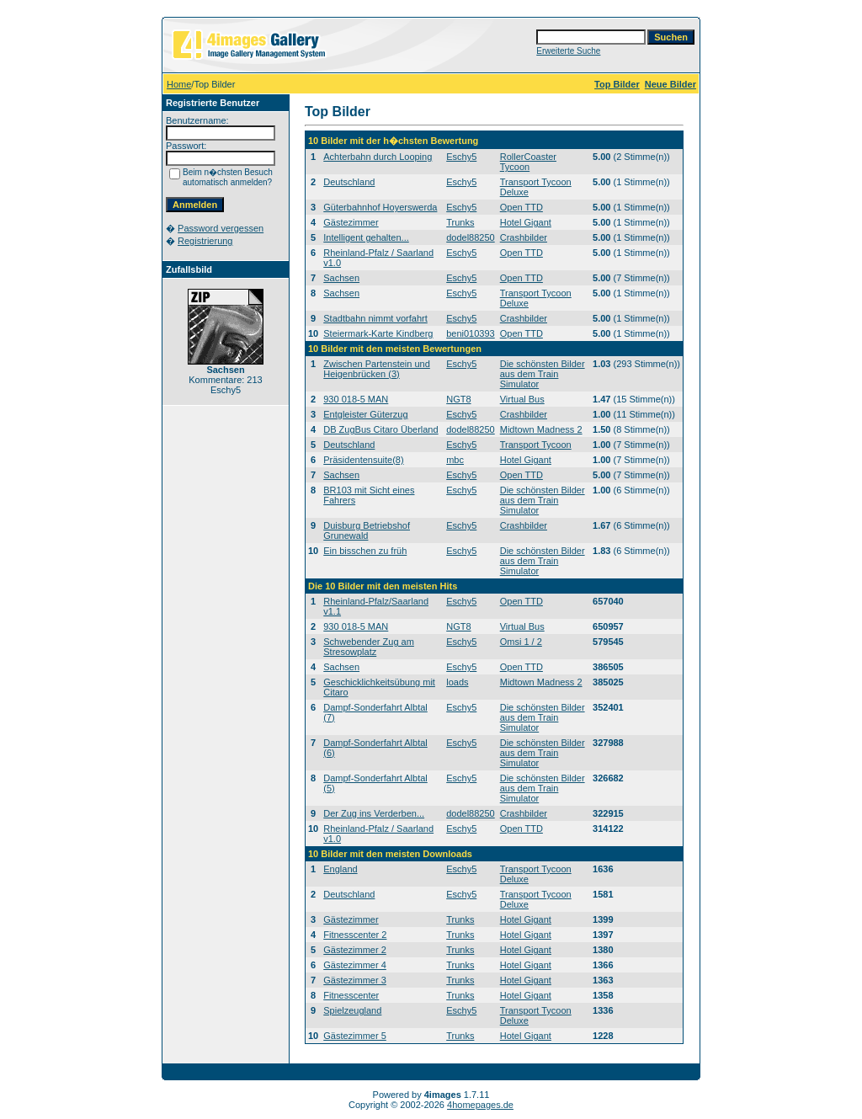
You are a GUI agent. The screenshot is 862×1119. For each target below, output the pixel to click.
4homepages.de (480, 1105)
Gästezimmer (350, 222)
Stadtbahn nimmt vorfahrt (375, 318)
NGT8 (458, 399)
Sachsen (341, 278)
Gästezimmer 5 (354, 1036)
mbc (455, 460)
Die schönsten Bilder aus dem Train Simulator (542, 374)
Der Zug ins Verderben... (373, 813)
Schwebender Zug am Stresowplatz (368, 647)
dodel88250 (470, 237)
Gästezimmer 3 (354, 980)
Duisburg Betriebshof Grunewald (366, 530)
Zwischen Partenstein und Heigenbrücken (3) (376, 369)
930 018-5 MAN (355, 399)
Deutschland (349, 182)
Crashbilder (523, 237)
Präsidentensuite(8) (363, 460)
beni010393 (470, 333)
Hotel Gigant (525, 222)
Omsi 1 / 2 (521, 642)
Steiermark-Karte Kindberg (378, 333)
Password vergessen (220, 228)
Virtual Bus (522, 399)
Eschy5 (461, 157)
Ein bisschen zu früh (365, 551)
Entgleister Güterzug (365, 414)
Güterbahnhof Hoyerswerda (380, 207)
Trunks (460, 222)
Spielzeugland (352, 1010)
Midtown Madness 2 (541, 429)
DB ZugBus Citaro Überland (380, 429)
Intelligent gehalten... (366, 237)
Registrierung (205, 241)
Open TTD (521, 207)
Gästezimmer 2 (354, 950)
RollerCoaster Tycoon (528, 162)
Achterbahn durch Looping (377, 157)
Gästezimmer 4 (354, 965)
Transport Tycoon (536, 445)
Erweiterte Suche (568, 51)
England (340, 869)
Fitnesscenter (351, 995)
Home (179, 84)
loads (457, 682)
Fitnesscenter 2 (354, 935)
